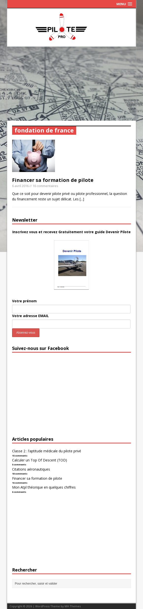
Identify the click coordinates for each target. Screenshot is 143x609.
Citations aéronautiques (31, 469)
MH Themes (73, 606)
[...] (82, 199)
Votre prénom (24, 301)
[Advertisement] (71, 83)
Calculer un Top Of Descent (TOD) (39, 460)
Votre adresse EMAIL (30, 315)
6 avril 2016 (20, 186)
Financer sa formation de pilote (52, 180)
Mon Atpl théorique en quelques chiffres (44, 487)
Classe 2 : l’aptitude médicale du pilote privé (46, 451)
